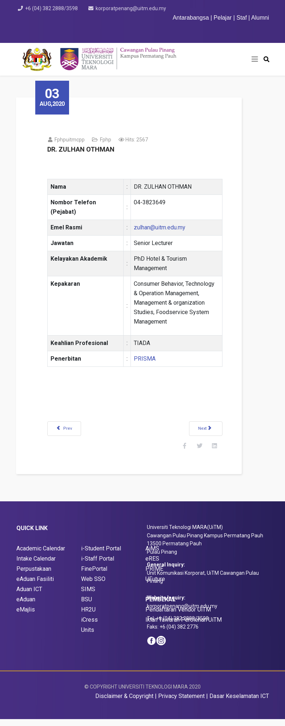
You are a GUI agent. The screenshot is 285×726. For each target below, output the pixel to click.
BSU (86, 606)
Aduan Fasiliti (37, 585)
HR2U (88, 616)
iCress (89, 626)
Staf (241, 18)
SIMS (88, 596)
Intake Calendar (36, 565)
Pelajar (223, 18)
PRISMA (151, 358)
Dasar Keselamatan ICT (239, 702)
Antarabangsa (191, 18)
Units (87, 636)
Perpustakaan (33, 575)
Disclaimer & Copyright (124, 702)
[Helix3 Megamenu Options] (255, 59)
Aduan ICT (29, 596)
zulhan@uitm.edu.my (166, 227)
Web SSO (93, 585)
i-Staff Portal (97, 565)
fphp (111, 140)
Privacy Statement (181, 702)
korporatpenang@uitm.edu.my (133, 8)
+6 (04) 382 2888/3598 (52, 8)
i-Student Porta (100, 555)
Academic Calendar (40, 555)
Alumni (260, 18)
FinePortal (94, 575)
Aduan (28, 606)
